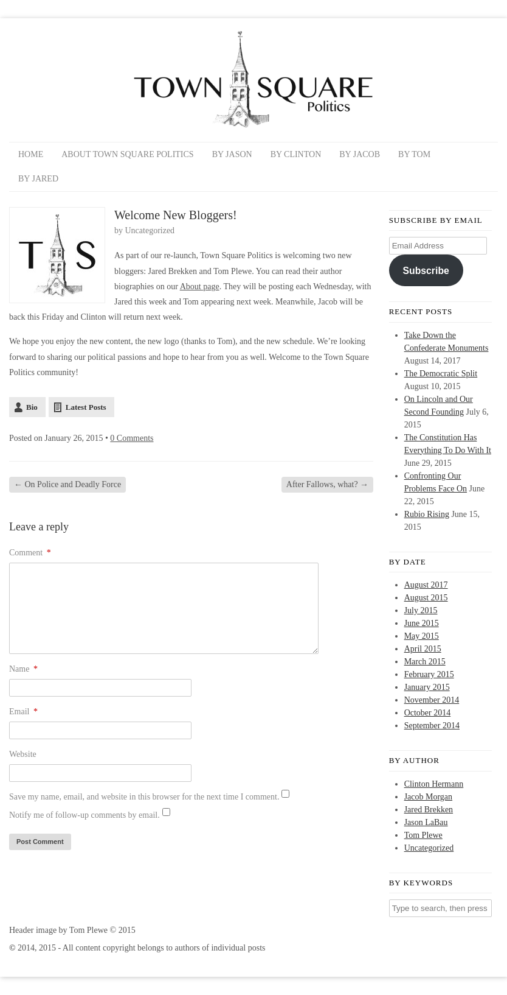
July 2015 (421, 610)
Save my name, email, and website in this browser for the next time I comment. (144, 796)
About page (199, 286)
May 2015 (421, 636)
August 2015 (426, 597)
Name (23, 668)
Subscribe (426, 270)
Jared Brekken (428, 809)
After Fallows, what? (327, 484)
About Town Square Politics (127, 154)
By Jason (232, 154)
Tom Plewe (423, 835)
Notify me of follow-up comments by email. (84, 815)
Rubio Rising (426, 514)
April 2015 (422, 648)
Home (30, 154)
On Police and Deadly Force (67, 484)
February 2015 (429, 674)
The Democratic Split (441, 373)
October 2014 (427, 712)
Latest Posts (86, 407)
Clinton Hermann (434, 784)
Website (22, 754)
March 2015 (425, 661)
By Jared (38, 178)
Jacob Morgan (428, 796)
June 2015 (421, 623)
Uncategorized (150, 230)
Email (23, 711)
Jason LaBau (426, 822)
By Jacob (359, 154)
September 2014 (432, 725)
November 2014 (432, 700)
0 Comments (131, 438)
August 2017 (426, 584)
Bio (32, 407)
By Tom (414, 154)
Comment (30, 552)
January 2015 (427, 687)
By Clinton (296, 154)
